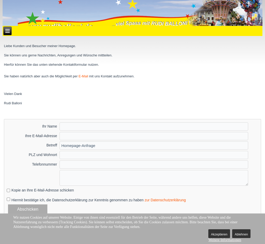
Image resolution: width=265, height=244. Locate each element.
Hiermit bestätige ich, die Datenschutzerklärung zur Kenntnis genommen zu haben (98, 200)
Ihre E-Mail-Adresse (41, 136)
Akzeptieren (219, 234)
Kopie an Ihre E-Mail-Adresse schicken (42, 190)
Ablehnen (241, 234)
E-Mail (83, 76)
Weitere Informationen (224, 240)
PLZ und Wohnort (43, 155)
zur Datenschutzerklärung (165, 200)
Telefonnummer (44, 164)
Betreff (52, 145)
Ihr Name (49, 126)
